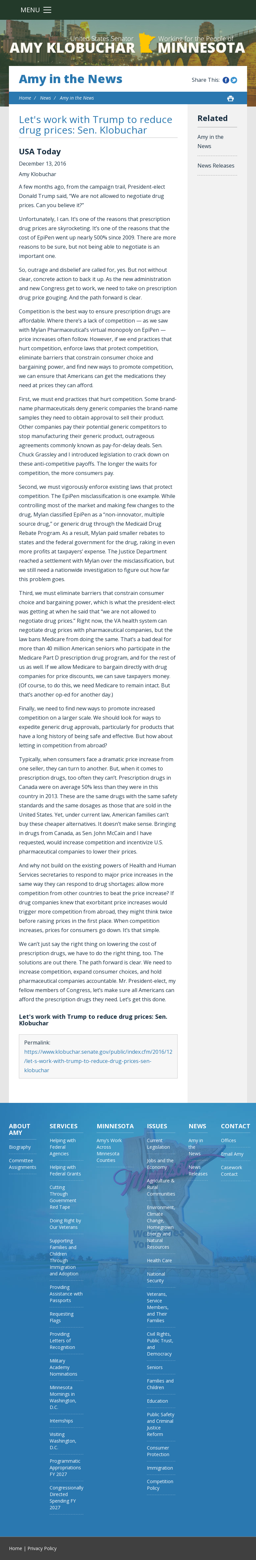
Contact (235, 1126)
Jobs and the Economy (160, 1163)
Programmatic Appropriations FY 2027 (65, 1467)
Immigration (160, 1468)
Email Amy (232, 1154)
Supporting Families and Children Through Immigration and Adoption (64, 1257)
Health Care (159, 1260)
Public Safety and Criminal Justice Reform (160, 1424)
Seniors (155, 1367)
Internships (61, 1421)
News (45, 98)
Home (25, 98)
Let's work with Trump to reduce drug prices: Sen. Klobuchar (95, 124)
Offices (228, 1140)
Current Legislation (158, 1143)
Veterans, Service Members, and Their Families (158, 1307)
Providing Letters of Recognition (62, 1340)
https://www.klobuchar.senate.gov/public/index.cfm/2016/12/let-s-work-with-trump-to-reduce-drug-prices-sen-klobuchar (98, 1061)
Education (157, 1401)
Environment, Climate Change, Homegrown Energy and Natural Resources (161, 1227)
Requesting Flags (61, 1317)
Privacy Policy (42, 1548)
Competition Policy (160, 1484)
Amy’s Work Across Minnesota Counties (109, 1150)
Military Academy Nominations (63, 1367)
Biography (20, 1147)
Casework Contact (231, 1170)
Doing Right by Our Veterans (65, 1223)
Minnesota (115, 1126)
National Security (156, 1277)
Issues (157, 1126)
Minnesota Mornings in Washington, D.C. (63, 1397)
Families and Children (160, 1384)
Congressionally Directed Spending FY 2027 (66, 1497)
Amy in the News (70, 79)
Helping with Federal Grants (65, 1170)
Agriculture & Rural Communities (161, 1187)
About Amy (19, 1129)
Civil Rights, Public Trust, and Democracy (160, 1344)
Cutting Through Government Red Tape (63, 1197)
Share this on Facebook (226, 80)
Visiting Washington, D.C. (63, 1441)
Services (63, 1126)
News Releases (216, 165)
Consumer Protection (158, 1451)
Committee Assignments (22, 1163)
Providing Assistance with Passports (66, 1293)
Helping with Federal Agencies (63, 1147)
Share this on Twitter (234, 80)
